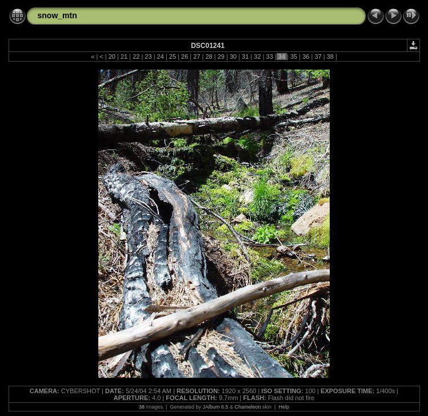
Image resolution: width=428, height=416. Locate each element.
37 (318, 56)
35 (294, 56)
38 (330, 56)
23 (148, 56)
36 (306, 56)
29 (221, 56)
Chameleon (248, 407)
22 (136, 56)
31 (245, 56)
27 (196, 56)
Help (283, 407)
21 (124, 56)
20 (112, 56)
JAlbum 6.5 (215, 407)
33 (269, 56)
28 (208, 56)
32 (257, 56)
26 (184, 56)
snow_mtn (57, 15)
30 (233, 56)
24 (160, 56)
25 (172, 56)
